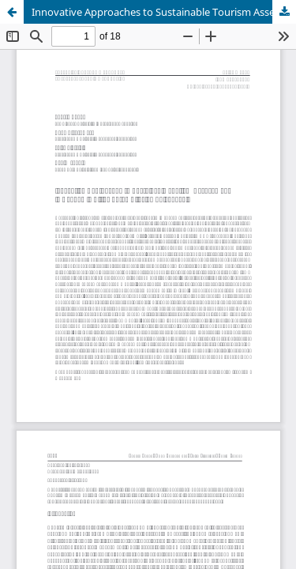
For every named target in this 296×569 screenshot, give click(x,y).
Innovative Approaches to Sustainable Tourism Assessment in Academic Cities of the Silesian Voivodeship (164, 12)
